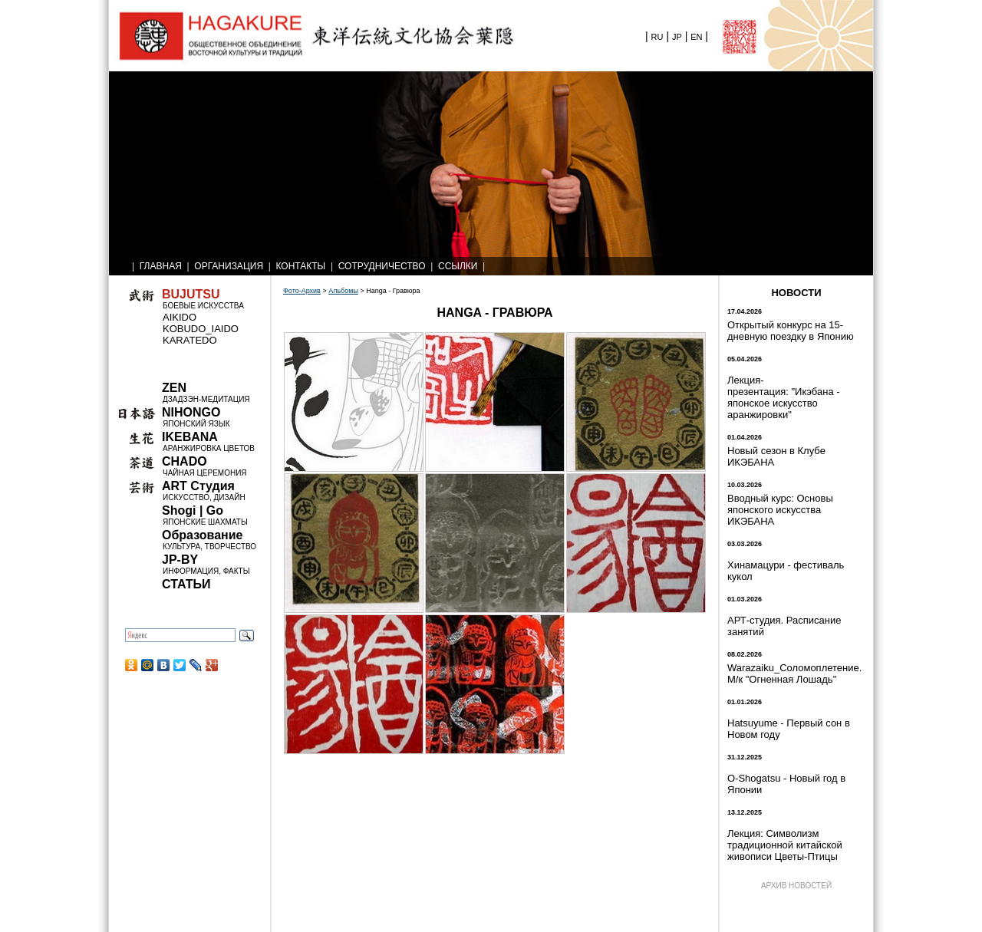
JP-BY (180, 559)
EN (696, 36)
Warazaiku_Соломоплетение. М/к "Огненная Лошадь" (794, 673)
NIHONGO (191, 412)
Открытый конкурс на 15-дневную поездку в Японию (790, 330)
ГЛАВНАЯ (161, 266)
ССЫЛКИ (457, 266)
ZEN (174, 387)
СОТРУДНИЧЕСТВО (382, 266)
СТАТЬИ (186, 584)
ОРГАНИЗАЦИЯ (228, 266)
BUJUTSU (191, 294)
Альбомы (343, 291)
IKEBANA (190, 436)
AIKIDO (179, 317)
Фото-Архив (302, 291)
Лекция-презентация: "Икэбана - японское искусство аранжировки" (783, 397)
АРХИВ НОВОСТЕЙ (796, 885)
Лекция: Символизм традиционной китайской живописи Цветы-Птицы (784, 845)
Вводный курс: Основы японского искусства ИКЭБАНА (780, 509)
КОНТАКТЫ (301, 266)
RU (657, 36)
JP (677, 36)
